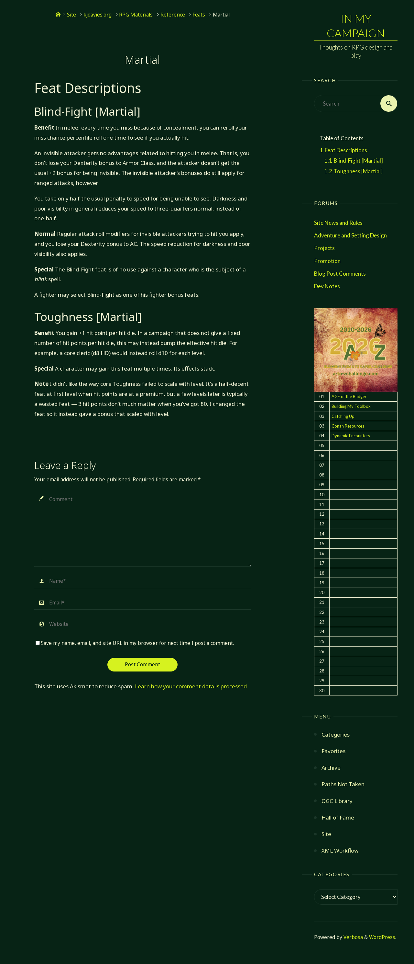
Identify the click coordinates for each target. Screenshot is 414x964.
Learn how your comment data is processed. (191, 686)
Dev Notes (327, 286)
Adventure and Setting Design (350, 235)
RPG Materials (136, 14)
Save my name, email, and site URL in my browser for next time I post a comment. (135, 643)
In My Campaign (356, 25)
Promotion (327, 261)
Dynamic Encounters (351, 435)
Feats (198, 14)
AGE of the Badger (349, 396)
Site (71, 14)
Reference (172, 14)
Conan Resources (348, 426)
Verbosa (352, 937)
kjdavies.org (97, 14)
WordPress (382, 937)
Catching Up (343, 416)
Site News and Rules (338, 222)
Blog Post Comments (340, 273)
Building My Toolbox (351, 406)
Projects (324, 248)
